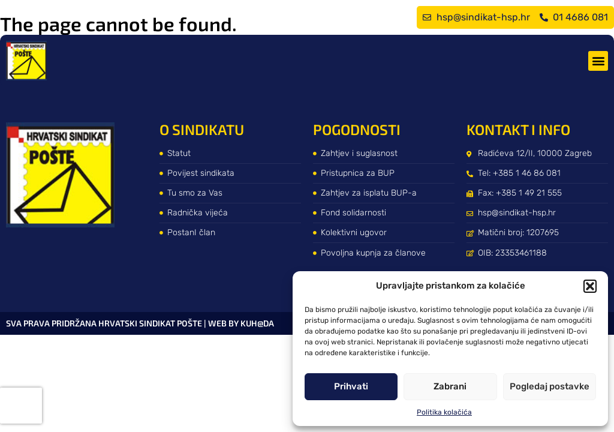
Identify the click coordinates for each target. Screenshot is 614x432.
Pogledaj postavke (549, 386)
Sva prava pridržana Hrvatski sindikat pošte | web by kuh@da (140, 323)
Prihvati (351, 386)
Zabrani (450, 386)
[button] (590, 286)
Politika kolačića (444, 412)
